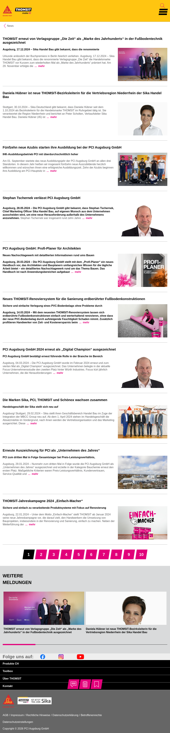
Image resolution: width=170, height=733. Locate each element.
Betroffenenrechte (91, 715)
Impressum (17, 715)
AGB (5, 715)
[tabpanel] (44, 614)
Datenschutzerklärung (65, 715)
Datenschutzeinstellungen (18, 722)
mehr (41, 66)
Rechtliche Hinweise (38, 715)
